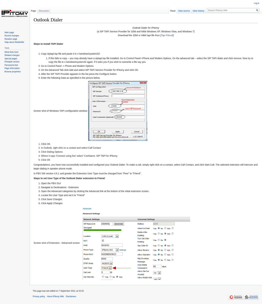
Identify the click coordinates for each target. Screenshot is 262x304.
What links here (11, 52)
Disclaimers (71, 296)
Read (172, 11)
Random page (11, 39)
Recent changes (12, 35)
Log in (256, 3)
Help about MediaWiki (14, 42)
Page (33, 11)
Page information (12, 68)
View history (198, 11)
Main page (9, 32)
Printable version (12, 62)
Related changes (12, 55)
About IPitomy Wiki (55, 296)
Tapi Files (166, 35)
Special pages (11, 58)
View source (184, 11)
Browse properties (13, 71)
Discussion (44, 11)
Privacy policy (39, 296)
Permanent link (11, 65)
